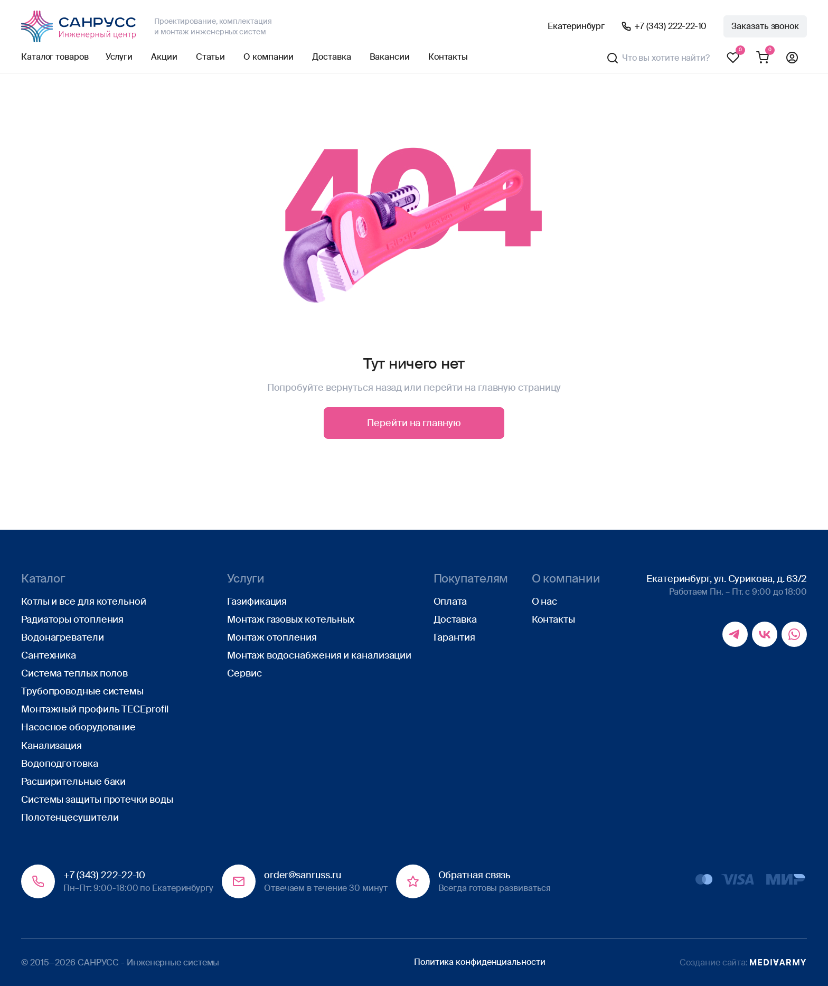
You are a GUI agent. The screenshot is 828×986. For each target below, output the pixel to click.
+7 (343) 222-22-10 (670, 26)
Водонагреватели (62, 637)
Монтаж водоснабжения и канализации (319, 655)
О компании (268, 56)
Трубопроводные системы (82, 691)
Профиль (792, 58)
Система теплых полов (74, 673)
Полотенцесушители (69, 817)
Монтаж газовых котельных (290, 619)
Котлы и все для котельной (83, 601)
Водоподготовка (59, 763)
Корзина (762, 58)
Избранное (733, 58)
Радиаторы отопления (72, 619)
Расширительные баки (73, 781)
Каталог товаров (55, 56)
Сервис (244, 673)
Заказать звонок (765, 26)
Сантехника (48, 655)
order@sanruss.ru (302, 875)
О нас (545, 601)
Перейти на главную (413, 423)
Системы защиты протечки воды (97, 799)
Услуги (119, 56)
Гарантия (454, 637)
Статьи (210, 56)
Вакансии (390, 56)
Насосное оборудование (78, 727)
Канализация (51, 745)
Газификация (257, 601)
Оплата (450, 601)
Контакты (448, 56)
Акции (164, 56)
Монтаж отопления (272, 637)
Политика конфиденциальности (479, 962)
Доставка (331, 56)
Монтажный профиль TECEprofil (94, 709)
